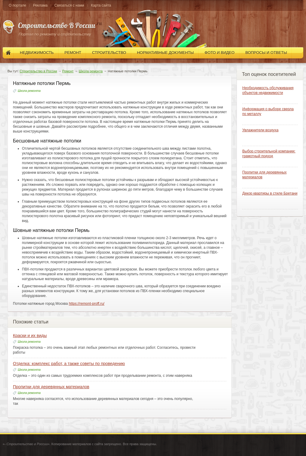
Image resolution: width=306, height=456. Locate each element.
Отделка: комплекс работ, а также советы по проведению (69, 363)
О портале (17, 5)
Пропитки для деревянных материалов (51, 386)
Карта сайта (101, 5)
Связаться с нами (69, 5)
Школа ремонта (91, 71)
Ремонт (68, 71)
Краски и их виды (30, 335)
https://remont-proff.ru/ (87, 303)
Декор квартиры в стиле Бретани (269, 193)
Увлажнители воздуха (260, 130)
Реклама (40, 5)
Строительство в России (38, 71)
